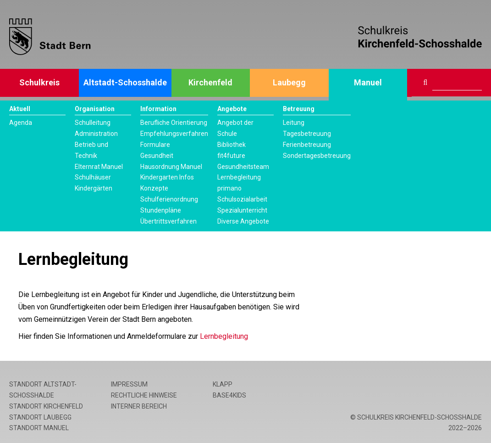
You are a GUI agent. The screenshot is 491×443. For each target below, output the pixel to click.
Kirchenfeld (210, 82)
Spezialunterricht (242, 210)
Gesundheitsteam (243, 166)
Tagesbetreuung (307, 133)
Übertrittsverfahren (168, 221)
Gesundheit (156, 155)
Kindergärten (93, 188)
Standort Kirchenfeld (46, 406)
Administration (96, 133)
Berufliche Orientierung (173, 122)
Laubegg (289, 82)
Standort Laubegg (40, 417)
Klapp (222, 384)
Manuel (368, 82)
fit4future (231, 155)
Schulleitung (92, 122)
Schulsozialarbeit (242, 199)
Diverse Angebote (243, 221)
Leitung (293, 122)
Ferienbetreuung (307, 144)
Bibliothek (231, 144)
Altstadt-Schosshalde (125, 82)
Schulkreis (39, 82)
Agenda (20, 122)
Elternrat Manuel (99, 166)
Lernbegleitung (239, 177)
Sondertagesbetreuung (317, 155)
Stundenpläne (160, 210)
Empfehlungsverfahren (174, 133)
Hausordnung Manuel (171, 166)
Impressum (129, 384)
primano (229, 188)
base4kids (229, 395)
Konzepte (154, 188)
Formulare (155, 144)
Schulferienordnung (169, 199)
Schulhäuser (93, 177)
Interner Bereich (139, 406)
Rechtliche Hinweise (144, 395)
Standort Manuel (39, 428)
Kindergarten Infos (167, 177)
